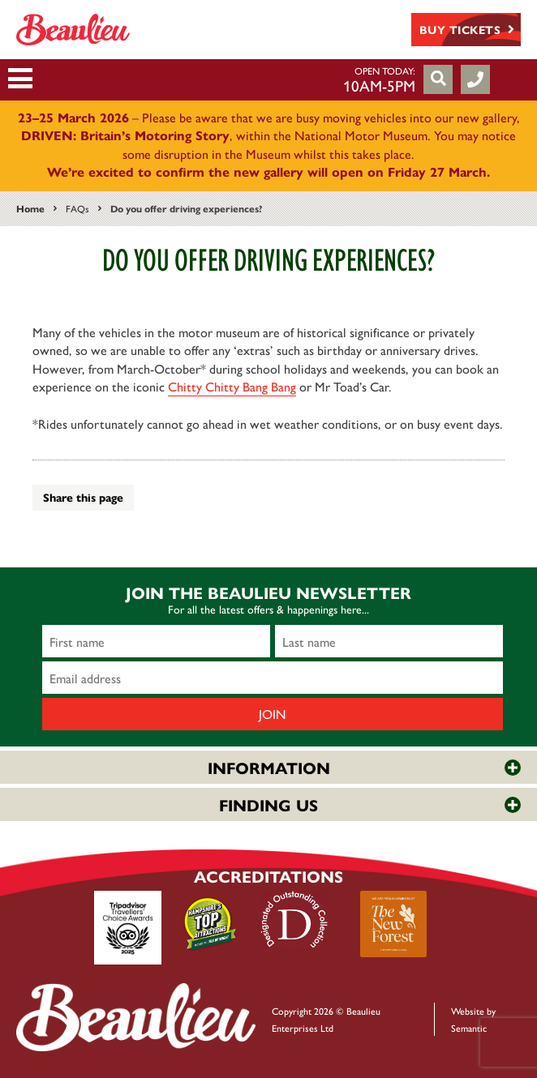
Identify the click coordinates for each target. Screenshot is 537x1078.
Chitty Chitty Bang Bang (232, 386)
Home (30, 208)
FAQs (77, 208)
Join (272, 713)
